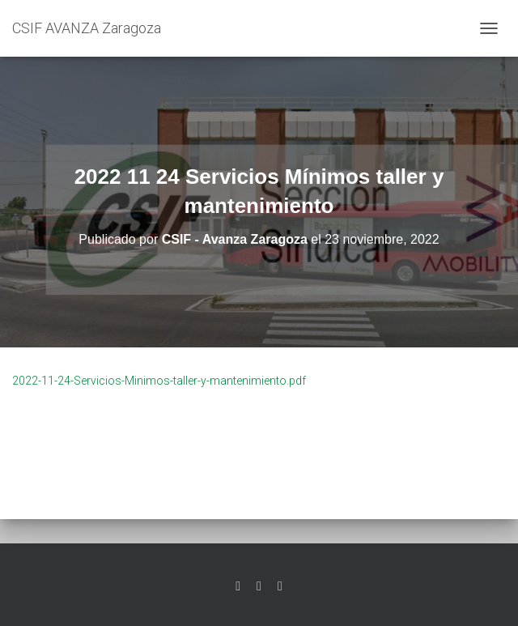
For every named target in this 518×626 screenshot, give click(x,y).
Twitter (237, 586)
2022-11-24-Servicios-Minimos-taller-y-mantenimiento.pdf (159, 380)
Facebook (259, 586)
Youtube (280, 586)
